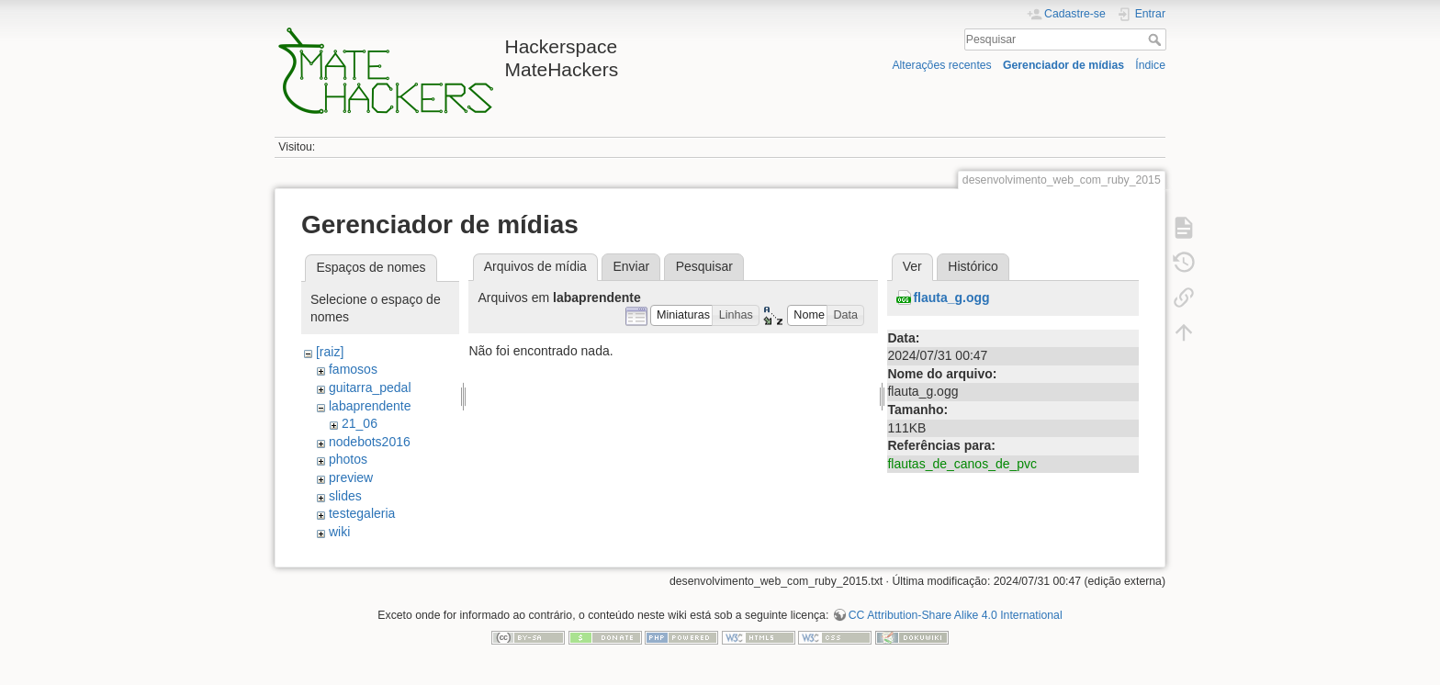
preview (351, 477)
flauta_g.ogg (951, 297)
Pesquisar (1156, 39)
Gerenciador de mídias (1063, 65)
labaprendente (370, 406)
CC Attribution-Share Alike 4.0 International (956, 615)
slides (345, 495)
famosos (353, 369)
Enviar (631, 266)
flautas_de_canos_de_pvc (962, 463)
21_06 (359, 423)
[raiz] (329, 351)
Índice (1150, 65)
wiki (339, 531)
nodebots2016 (370, 441)
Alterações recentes (941, 65)
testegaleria (362, 513)
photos (348, 459)
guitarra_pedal (370, 387)
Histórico (972, 266)
